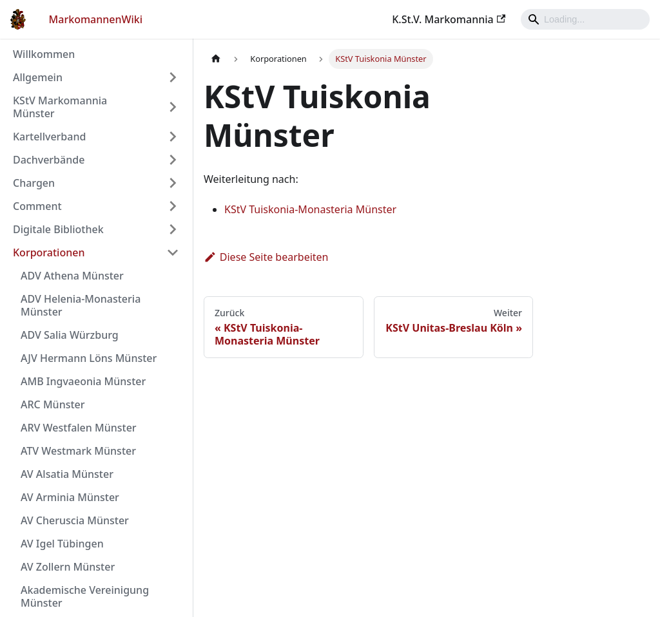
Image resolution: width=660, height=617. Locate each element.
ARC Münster (53, 404)
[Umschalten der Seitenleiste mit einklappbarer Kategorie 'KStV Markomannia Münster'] (173, 107)
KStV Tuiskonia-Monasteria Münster (310, 209)
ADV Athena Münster (72, 276)
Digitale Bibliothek (58, 229)
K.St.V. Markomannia (448, 19)
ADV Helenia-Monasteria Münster (81, 305)
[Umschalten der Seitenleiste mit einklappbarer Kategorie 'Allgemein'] (173, 77)
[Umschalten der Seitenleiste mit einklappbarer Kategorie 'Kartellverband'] (173, 136)
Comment (37, 206)
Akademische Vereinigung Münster (85, 596)
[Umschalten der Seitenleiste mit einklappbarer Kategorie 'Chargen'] (173, 183)
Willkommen (44, 54)
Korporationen (48, 252)
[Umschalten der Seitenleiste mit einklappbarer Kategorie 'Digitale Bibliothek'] (173, 229)
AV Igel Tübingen (62, 543)
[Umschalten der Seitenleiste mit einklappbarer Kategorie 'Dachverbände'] (173, 159)
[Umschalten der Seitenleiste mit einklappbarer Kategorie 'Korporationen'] (173, 252)
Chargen (34, 183)
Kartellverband (49, 136)
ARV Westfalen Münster (79, 428)
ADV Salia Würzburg (70, 335)
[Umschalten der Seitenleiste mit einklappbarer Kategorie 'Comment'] (173, 206)
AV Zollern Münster (68, 567)
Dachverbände (48, 160)
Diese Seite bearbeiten (266, 257)
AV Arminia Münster (70, 497)
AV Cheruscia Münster (75, 520)
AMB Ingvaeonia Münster (83, 381)
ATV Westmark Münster (78, 451)
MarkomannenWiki (96, 19)
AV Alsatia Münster (67, 474)
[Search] (585, 19)
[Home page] (216, 59)
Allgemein (38, 77)
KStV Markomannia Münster (60, 106)
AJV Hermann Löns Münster (89, 358)
